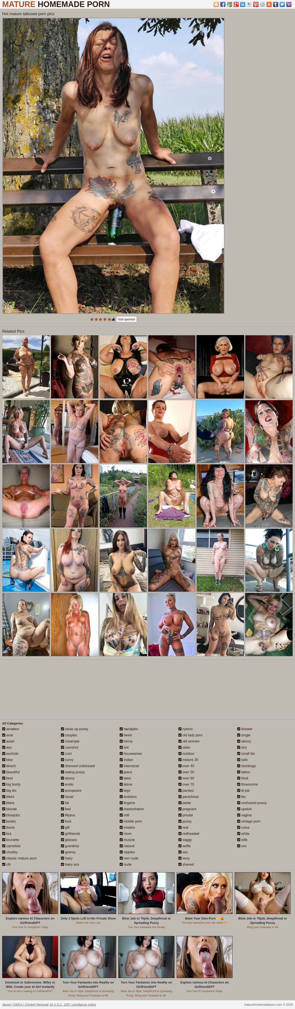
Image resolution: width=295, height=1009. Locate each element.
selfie (184, 846)
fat (65, 803)
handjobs (129, 729)
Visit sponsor (126, 319)
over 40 (186, 766)
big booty (11, 784)
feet (66, 809)
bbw (7, 760)
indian (126, 760)
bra (6, 834)
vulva (243, 827)
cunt (66, 753)
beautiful (11, 772)
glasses (69, 840)
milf (124, 815)
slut (242, 747)
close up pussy (74, 729)
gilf (65, 827)
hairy (67, 858)
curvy (67, 760)
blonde (9, 809)
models (127, 827)
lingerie (127, 803)
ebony (68, 778)
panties (186, 790)
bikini (8, 797)
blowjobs (11, 815)
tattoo (243, 772)
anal (7, 735)
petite (184, 803)
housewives (131, 753)
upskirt (244, 809)
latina (126, 784)
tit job (243, 790)
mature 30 (188, 760)
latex (125, 778)
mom (126, 834)
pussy (185, 821)
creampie (70, 741)
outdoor (186, 753)
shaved (186, 864)
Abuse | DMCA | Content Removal (25, 1004)
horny (126, 741)
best (7, 778)
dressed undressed (78, 766)
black (8, 803)
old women (189, 741)
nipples (127, 852)
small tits (246, 753)
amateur (10, 729)
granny (68, 852)
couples (69, 735)
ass (7, 747)
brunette (10, 840)
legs (125, 790)
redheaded (188, 834)
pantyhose (188, 797)
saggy (185, 840)
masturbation (132, 809)
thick (242, 778)
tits (241, 797)
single (243, 735)
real (183, 827)
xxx (241, 846)
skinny (244, 741)
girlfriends (70, 834)
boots (8, 827)
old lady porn (190, 735)
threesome (247, 784)
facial (67, 797)
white (243, 834)
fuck (66, 821)
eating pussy (73, 772)
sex (183, 852)
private (185, 815)
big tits (9, 790)
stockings (246, 766)
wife (242, 840)
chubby (10, 852)
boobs (9, 821)
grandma (70, 846)
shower (245, 729)
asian (8, 741)
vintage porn (249, 821)
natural (127, 846)
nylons (185, 729)
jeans (126, 772)
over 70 (186, 784)
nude (126, 864)
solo (242, 760)
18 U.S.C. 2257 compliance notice (72, 1004)
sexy (184, 858)
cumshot (69, 747)
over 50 (186, 772)
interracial (129, 766)
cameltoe (11, 846)
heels (126, 735)
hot (124, 747)
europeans (71, 790)
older (184, 747)
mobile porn (131, 821)
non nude (129, 858)
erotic (67, 784)
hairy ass (70, 864)
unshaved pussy (252, 803)
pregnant (187, 809)
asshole (10, 753)
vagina (244, 815)
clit (6, 864)
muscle (127, 840)
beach (9, 766)
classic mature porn (19, 858)
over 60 (186, 778)
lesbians (128, 797)
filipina (68, 815)
